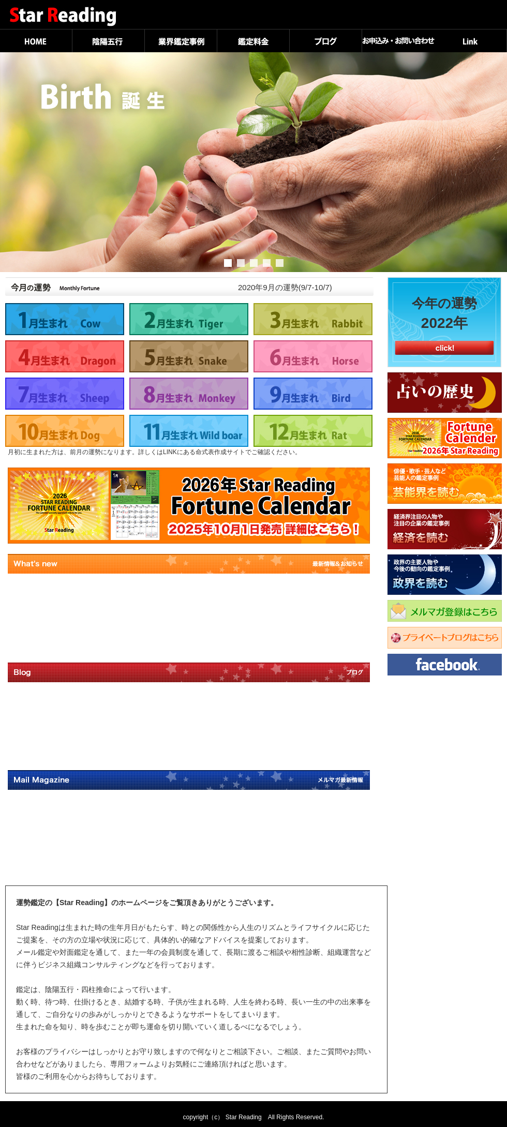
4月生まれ (64, 356)
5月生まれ (188, 356)
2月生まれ (188, 319)
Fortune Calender (444, 438)
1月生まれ (64, 319)
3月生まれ (313, 319)
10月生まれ (64, 431)
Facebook (447, 664)
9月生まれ (313, 394)
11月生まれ (188, 431)
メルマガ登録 (447, 611)
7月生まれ (64, 394)
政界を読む (447, 574)
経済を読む (447, 529)
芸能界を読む (447, 483)
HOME (36, 40)
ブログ (326, 40)
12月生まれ (313, 431)
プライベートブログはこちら (444, 638)
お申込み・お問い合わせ (398, 40)
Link (471, 40)
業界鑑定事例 (181, 40)
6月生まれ (313, 356)
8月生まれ (188, 394)
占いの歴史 (444, 392)
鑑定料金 (253, 40)
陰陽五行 (108, 40)
